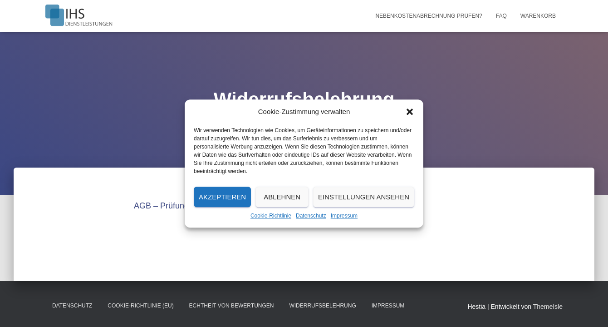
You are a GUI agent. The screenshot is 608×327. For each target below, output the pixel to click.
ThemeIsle (548, 306)
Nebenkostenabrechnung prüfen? (428, 16)
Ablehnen (282, 197)
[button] (409, 111)
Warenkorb (538, 16)
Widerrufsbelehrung (322, 305)
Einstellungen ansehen (363, 197)
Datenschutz (311, 216)
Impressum (344, 216)
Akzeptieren (222, 197)
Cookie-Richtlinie (270, 216)
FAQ (501, 16)
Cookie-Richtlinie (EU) (140, 305)
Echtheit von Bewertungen (231, 305)
